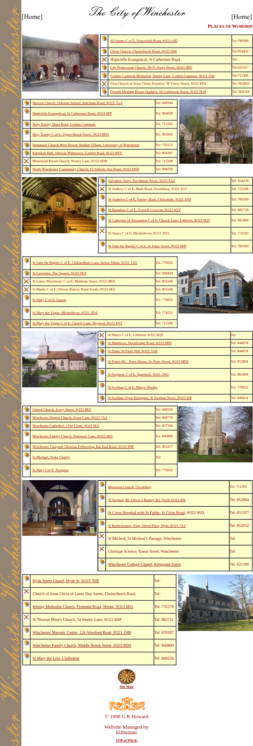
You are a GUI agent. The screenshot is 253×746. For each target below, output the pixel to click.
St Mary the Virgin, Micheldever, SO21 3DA (65, 313)
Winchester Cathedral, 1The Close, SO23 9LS (65, 426)
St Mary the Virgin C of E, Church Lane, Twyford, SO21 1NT (77, 323)
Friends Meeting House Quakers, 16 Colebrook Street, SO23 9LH (158, 92)
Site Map (127, 687)
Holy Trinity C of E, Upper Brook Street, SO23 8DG (71, 134)
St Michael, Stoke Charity (52, 457)
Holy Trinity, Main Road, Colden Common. (64, 124)
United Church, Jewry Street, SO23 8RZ (61, 409)
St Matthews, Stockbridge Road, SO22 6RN (140, 343)
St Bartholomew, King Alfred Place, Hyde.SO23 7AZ (147, 526)
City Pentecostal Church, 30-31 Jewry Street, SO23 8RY (151, 67)
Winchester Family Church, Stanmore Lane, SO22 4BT (72, 436)
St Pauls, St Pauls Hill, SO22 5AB (133, 351)
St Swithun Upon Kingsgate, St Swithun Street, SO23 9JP (150, 398)
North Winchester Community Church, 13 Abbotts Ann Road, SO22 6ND (86, 169)
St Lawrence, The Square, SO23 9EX (60, 273)
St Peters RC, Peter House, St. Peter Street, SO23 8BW (148, 361)
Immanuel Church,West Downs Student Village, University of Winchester (86, 145)
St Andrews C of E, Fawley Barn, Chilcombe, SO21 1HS (149, 199)
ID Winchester (126, 732)
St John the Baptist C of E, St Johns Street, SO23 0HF (147, 246)
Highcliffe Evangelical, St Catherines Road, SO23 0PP (72, 113)
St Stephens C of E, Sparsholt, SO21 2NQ (138, 374)
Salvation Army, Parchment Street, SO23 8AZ (141, 181)
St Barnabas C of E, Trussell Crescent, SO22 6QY (144, 210)
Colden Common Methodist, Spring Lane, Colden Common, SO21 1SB (162, 76)
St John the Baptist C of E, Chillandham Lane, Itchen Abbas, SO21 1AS (85, 263)
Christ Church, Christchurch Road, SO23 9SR (143, 51)
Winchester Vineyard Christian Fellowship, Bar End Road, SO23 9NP (83, 447)
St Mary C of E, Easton (49, 300)
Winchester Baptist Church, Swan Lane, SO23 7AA (70, 418)
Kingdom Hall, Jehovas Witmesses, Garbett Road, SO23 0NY (77, 153)
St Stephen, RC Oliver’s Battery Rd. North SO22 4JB (147, 500)
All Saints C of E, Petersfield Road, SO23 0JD (144, 41)
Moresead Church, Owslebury (129, 487)
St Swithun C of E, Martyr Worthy (133, 387)
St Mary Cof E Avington (51, 470)
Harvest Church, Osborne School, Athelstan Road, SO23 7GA (77, 103)
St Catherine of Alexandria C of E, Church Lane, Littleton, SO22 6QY (159, 220)
